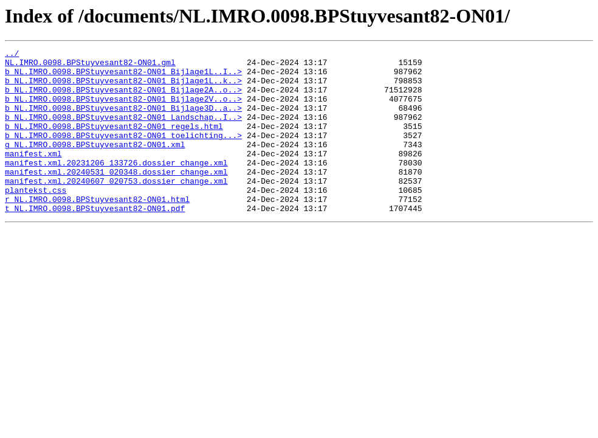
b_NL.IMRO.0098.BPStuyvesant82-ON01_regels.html (114, 142)
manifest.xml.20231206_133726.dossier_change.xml (116, 186)
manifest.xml (33, 175)
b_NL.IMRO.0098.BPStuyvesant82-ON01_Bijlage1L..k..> (123, 87)
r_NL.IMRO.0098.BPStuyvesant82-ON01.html (97, 229)
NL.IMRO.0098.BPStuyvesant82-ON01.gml (90, 65)
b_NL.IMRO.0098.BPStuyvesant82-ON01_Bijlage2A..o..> (123, 98)
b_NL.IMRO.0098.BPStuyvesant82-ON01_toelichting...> (123, 153)
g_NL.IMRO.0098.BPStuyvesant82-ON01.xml (95, 164)
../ (12, 54)
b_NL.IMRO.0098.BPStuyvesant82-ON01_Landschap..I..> (123, 131)
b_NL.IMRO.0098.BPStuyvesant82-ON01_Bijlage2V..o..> (123, 109)
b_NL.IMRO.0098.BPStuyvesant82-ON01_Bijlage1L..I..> (123, 76)
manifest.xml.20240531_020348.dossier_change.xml (116, 197)
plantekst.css (35, 219)
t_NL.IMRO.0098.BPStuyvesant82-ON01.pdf (95, 240)
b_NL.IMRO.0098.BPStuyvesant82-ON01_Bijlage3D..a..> (123, 120)
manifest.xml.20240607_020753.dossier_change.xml (116, 208)
